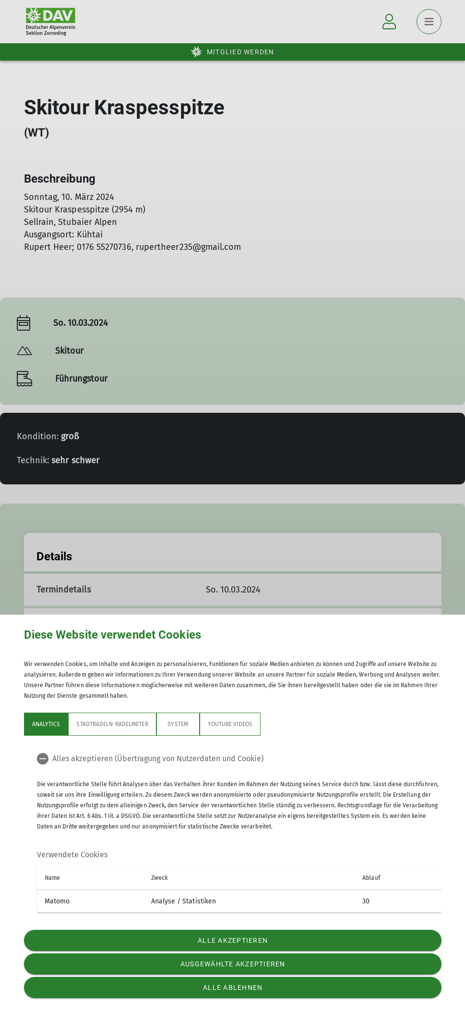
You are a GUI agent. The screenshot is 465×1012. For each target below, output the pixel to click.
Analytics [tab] (46, 724)
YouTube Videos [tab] (229, 724)
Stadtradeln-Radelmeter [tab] (112, 724)
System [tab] (177, 724)
